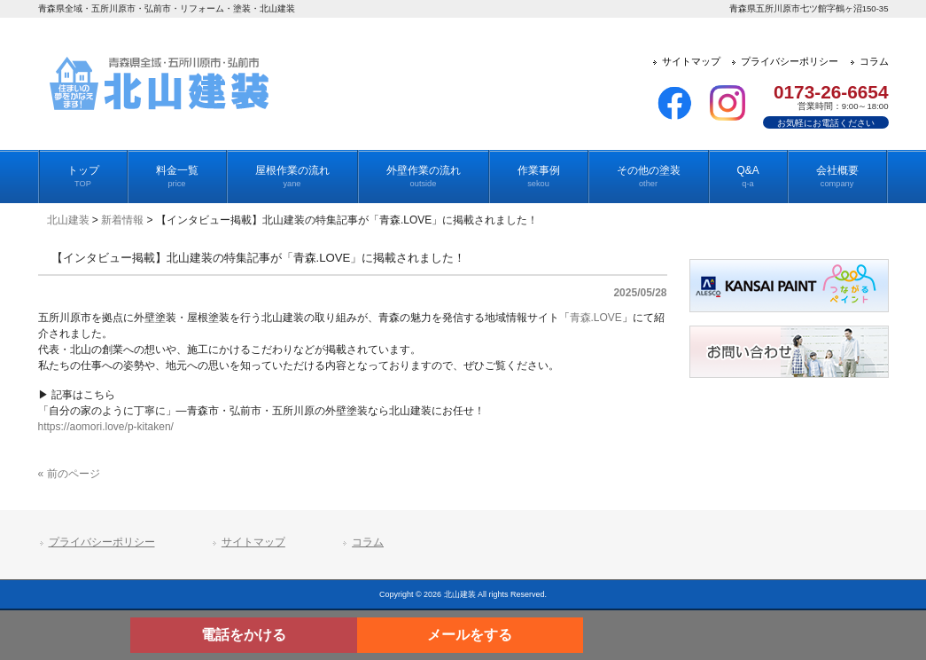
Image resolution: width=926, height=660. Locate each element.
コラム (368, 542)
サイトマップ (253, 542)
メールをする (469, 634)
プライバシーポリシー (102, 542)
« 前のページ (69, 474)
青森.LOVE (596, 317)
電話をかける (243, 634)
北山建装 (68, 220)
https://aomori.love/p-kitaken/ (106, 426)
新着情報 (122, 220)
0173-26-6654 (831, 92)
